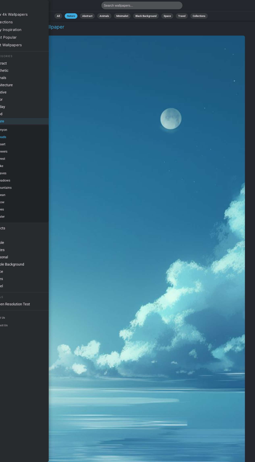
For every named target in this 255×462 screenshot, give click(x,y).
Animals (104, 15)
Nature (71, 15)
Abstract (87, 15)
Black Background (145, 15)
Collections (199, 15)
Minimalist (122, 15)
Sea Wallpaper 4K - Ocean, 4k (24, 6)
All (58, 15)
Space (167, 15)
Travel (181, 15)
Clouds (31, 32)
